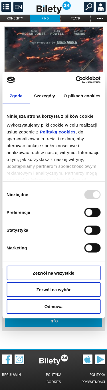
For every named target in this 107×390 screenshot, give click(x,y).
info (53, 321)
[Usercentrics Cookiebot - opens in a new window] (76, 80)
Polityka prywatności (93, 378)
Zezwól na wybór (53, 289)
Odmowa (53, 306)
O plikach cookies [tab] (82, 95)
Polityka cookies (53, 378)
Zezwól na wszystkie (53, 272)
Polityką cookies (58, 131)
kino (45, 18)
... (99, 18)
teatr (75, 18)
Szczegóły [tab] (44, 95)
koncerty (15, 18)
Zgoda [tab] (16, 95)
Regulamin (11, 375)
